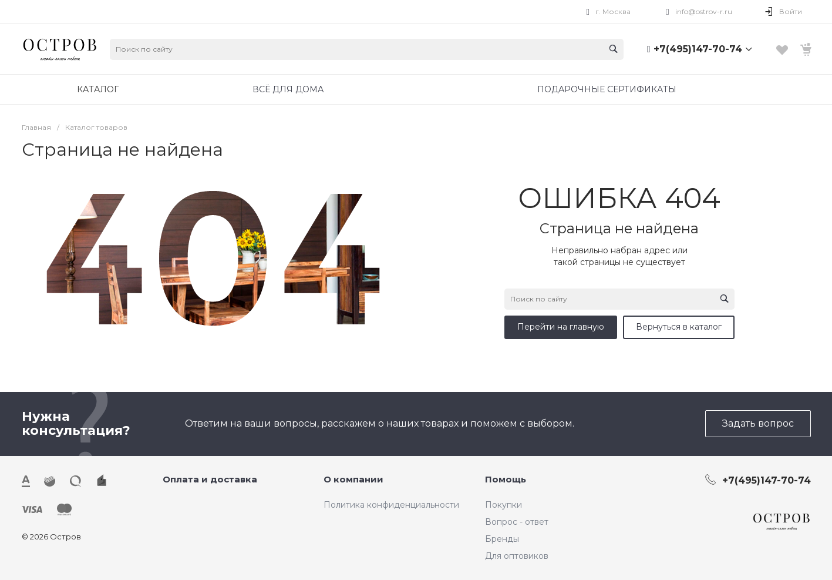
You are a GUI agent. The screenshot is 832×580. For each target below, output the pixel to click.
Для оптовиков (516, 556)
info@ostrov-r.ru (703, 11)
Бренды (502, 539)
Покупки (503, 504)
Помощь (505, 479)
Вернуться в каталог (679, 326)
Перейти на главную (560, 326)
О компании (353, 479)
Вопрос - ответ (516, 522)
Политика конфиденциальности (391, 504)
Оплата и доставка (210, 479)
